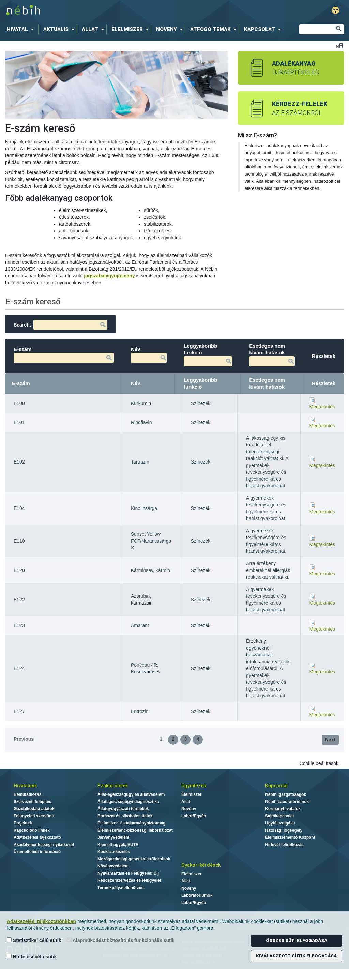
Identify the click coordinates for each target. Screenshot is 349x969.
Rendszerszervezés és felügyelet (129, 880)
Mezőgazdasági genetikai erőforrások (133, 859)
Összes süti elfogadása (296, 940)
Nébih (105, 10)
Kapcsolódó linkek (32, 830)
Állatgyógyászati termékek (123, 808)
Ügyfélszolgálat (280, 823)
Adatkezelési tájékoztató (37, 837)
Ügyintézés (193, 785)
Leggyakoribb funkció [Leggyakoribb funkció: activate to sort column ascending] (200, 383)
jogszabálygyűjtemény (109, 275)
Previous (24, 739)
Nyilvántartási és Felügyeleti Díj (128, 873)
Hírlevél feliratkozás (284, 844)
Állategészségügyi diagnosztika (128, 801)
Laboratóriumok (196, 895)
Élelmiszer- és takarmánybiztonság (131, 823)
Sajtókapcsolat (279, 816)
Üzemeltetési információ (37, 851)
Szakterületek (112, 785)
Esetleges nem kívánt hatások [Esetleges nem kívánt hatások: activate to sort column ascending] (267, 383)
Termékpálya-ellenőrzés (120, 887)
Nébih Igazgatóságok (285, 794)
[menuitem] (22, 29)
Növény (188, 808)
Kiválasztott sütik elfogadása (296, 955)
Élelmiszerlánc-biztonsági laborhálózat (135, 830)
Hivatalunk (25, 785)
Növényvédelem (112, 866)
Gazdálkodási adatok (34, 808)
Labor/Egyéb (193, 816)
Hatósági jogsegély (283, 830)
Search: (60, 325)
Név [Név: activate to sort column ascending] (135, 383)
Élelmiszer (191, 794)
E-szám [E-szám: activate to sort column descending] (21, 383)
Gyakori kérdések (201, 865)
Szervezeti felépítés (32, 801)
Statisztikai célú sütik (34, 940)
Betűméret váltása (339, 45)
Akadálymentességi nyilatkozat (44, 844)
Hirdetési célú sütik (32, 956)
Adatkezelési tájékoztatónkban (41, 921)
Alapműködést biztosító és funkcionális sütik (121, 940)
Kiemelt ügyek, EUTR (118, 844)
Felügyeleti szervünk (34, 816)
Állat (185, 801)
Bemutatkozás (27, 794)
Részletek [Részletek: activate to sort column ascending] (323, 383)
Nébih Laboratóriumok (287, 801)
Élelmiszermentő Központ (290, 837)
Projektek (23, 823)
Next (330, 739)
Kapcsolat (276, 785)
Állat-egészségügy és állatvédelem (131, 794)
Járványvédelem (113, 837)
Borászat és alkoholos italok (124, 816)
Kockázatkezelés (113, 851)
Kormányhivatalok (283, 808)
